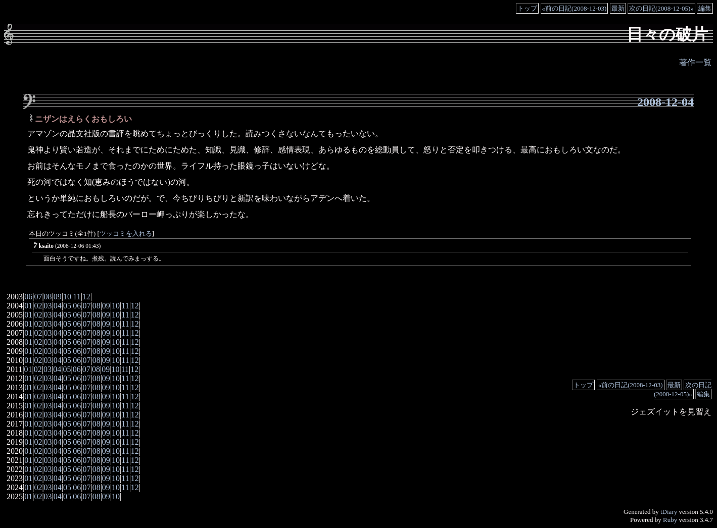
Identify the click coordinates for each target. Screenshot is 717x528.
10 (67, 296)
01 (28, 305)
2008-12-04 (665, 102)
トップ (527, 8)
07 (38, 296)
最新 (618, 8)
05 (67, 305)
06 (28, 296)
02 (38, 305)
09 (58, 296)
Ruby (670, 519)
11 (76, 296)
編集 (704, 8)
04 (58, 305)
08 (48, 296)
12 (86, 296)
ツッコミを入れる (126, 233)
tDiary (668, 511)
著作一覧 (695, 62)
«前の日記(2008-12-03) (574, 8)
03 (48, 305)
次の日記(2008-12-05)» (661, 8)
